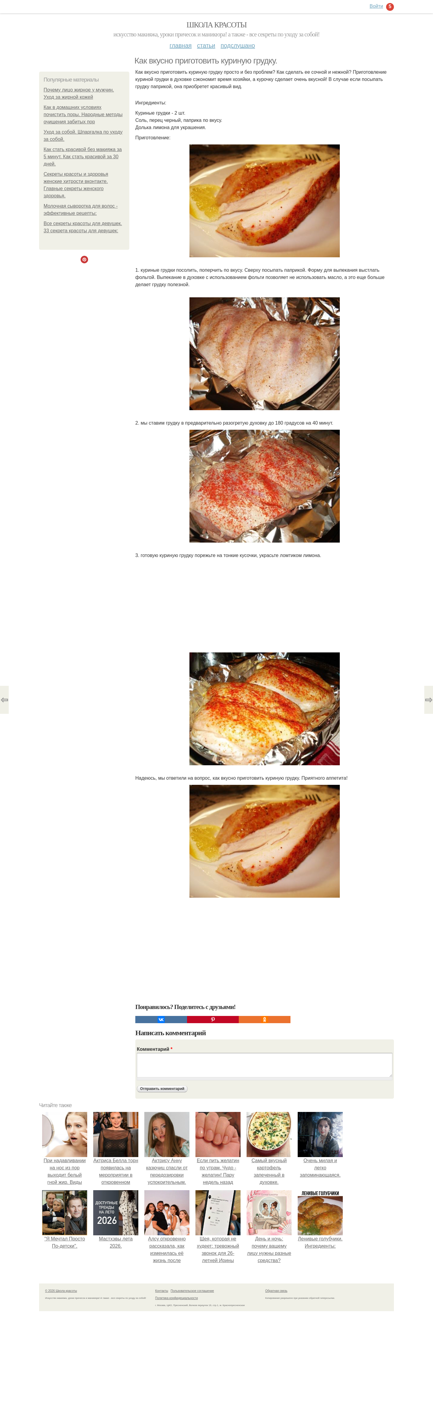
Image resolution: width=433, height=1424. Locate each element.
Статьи (206, 45)
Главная (181, 45)
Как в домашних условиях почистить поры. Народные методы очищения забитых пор (83, 114)
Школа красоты (216, 24)
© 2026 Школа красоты (61, 1290)
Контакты (161, 1290)
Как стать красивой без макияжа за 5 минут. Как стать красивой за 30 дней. (83, 156)
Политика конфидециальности (176, 1298)
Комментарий (154, 1049)
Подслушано (238, 45)
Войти (376, 6)
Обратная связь (276, 1290)
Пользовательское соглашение (192, 1290)
